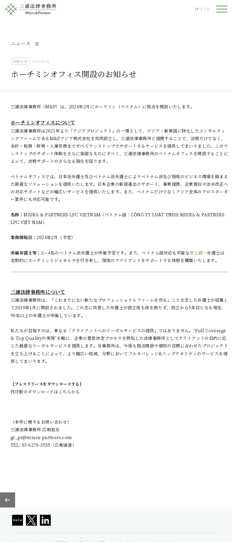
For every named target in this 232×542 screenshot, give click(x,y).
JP (197, 9)
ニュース (21, 43)
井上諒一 (198, 253)
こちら (64, 392)
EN (206, 9)
